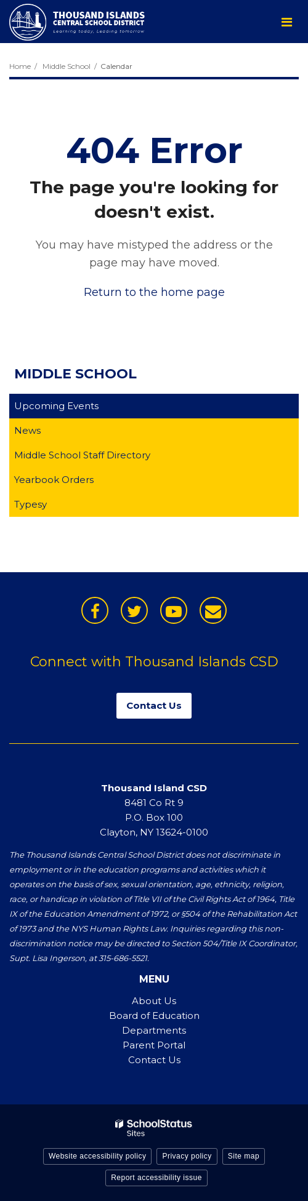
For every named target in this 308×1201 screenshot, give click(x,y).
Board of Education (154, 1015)
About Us (154, 1001)
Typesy (50, 507)
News (27, 430)
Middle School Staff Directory (82, 455)
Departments (154, 1030)
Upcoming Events (56, 406)
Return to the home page (154, 292)
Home (20, 66)
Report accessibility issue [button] (156, 1177)
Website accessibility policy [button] (98, 1156)
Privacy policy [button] (186, 1156)
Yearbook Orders (73, 482)
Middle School (67, 66)
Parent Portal (154, 1045)
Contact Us (154, 1060)
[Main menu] (286, 21)
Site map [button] (243, 1156)
